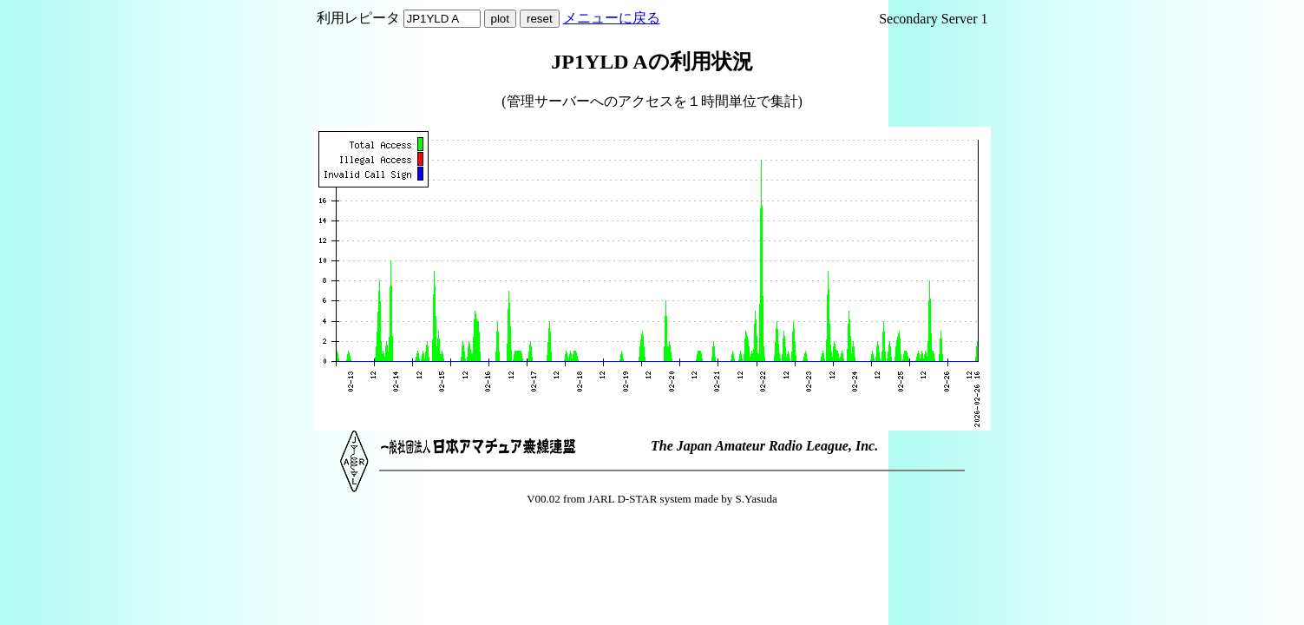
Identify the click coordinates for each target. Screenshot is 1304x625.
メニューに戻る (611, 17)
